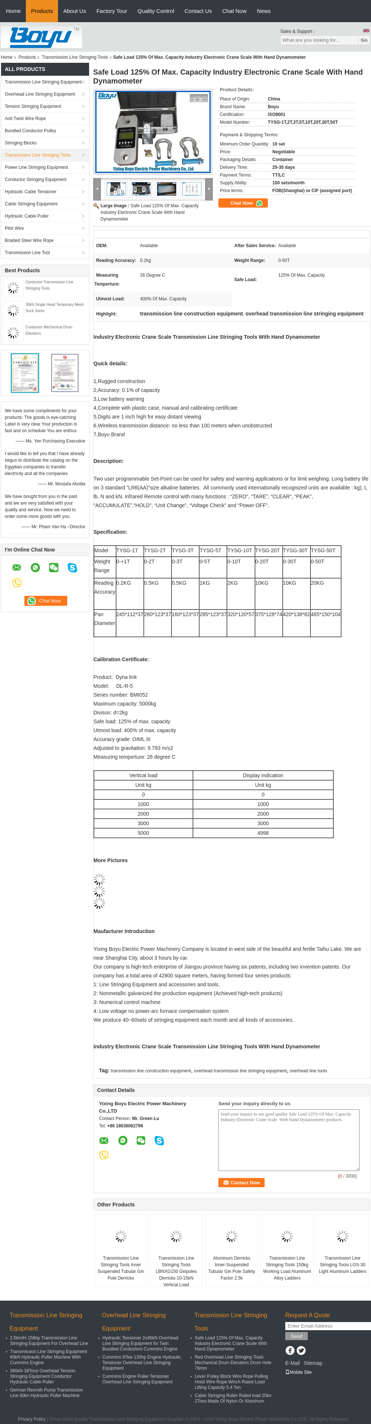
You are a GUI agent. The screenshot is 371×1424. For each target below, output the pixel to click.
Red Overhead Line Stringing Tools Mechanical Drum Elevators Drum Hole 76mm (233, 1363)
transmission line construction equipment (151, 1070)
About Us (74, 11)
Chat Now (234, 11)
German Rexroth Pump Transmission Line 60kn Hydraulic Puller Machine (46, 1392)
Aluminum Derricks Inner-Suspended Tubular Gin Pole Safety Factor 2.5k (231, 1268)
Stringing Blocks (21, 143)
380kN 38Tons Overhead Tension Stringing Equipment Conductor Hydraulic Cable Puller (42, 1376)
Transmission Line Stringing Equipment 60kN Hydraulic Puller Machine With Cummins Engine (48, 1357)
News (264, 11)
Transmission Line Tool (27, 252)
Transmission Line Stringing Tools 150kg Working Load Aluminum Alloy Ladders (287, 1268)
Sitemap (312, 1363)
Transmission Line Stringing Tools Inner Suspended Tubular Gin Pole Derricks (121, 1268)
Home (13, 11)
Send (296, 1336)
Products (42, 11)
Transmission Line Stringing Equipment (43, 82)
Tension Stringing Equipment (33, 106)
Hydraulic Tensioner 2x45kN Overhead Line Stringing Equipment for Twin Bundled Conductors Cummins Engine (140, 1343)
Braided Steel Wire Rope (29, 240)
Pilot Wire (14, 228)
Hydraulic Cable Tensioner (31, 191)
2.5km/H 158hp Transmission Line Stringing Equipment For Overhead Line (49, 1340)
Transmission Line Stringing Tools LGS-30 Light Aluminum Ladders (343, 1265)
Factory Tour (111, 11)
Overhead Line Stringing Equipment (40, 94)
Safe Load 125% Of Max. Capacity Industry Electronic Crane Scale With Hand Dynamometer (149, 212)
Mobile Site (298, 1372)
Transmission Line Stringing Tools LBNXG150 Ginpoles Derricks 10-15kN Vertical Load (176, 1271)
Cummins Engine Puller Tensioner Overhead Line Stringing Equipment (137, 1379)
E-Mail (292, 1363)
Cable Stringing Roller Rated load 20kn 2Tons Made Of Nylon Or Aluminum (233, 1398)
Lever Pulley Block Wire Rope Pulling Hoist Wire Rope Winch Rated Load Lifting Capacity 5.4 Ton (231, 1382)
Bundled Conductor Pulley (30, 130)
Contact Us (198, 11)
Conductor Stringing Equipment (36, 179)
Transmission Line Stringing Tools (75, 57)
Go (364, 40)
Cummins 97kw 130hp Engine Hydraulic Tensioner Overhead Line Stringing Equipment (141, 1363)
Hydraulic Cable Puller (27, 216)
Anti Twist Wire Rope (25, 118)
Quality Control (155, 11)
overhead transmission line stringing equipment (240, 1070)
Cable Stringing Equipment (31, 203)
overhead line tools (308, 1070)
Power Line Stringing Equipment (36, 167)
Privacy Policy (32, 1419)
